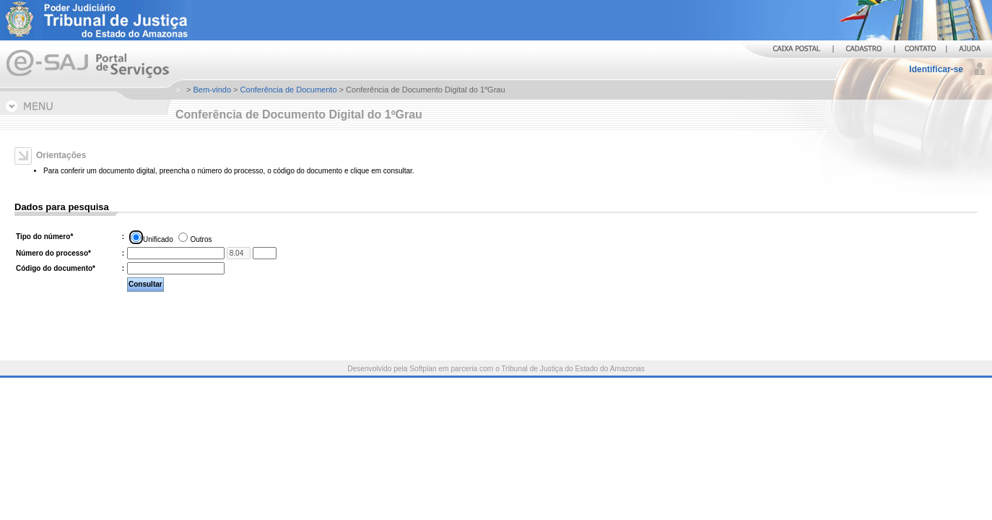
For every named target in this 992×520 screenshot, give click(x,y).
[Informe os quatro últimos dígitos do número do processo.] (265, 253)
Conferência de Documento (288, 89)
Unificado (158, 239)
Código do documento (55, 268)
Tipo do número (44, 236)
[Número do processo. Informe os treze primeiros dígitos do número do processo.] (176, 253)
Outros (201, 239)
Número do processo (53, 253)
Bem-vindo (212, 89)
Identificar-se (936, 69)
